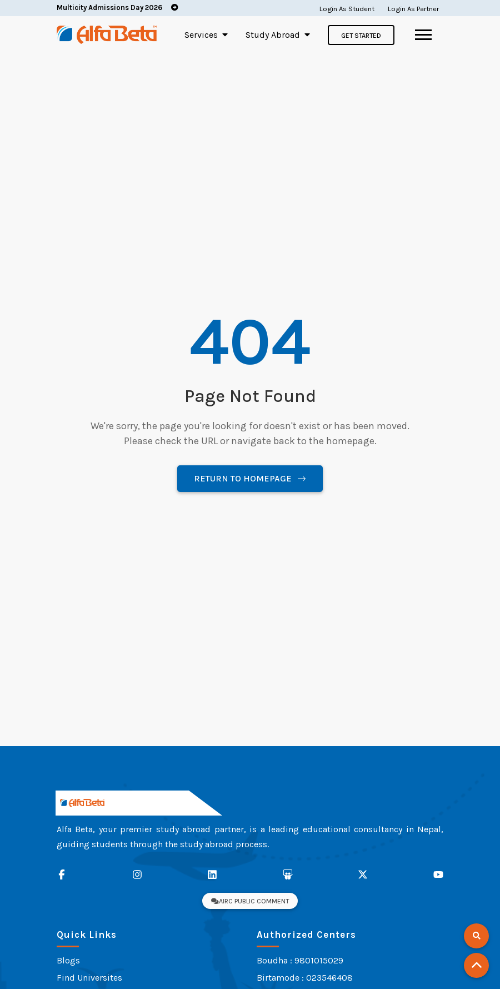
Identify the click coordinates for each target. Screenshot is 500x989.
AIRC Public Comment (250, 901)
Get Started (361, 35)
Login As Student (346, 8)
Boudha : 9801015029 (300, 960)
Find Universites (89, 977)
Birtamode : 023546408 (305, 977)
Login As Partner (413, 8)
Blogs (68, 960)
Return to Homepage (250, 478)
